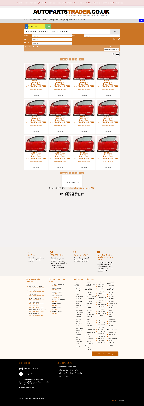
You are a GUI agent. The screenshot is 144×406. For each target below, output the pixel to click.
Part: (73, 35)
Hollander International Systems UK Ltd (81, 188)
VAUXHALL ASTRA (35, 299)
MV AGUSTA (102, 313)
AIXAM (78, 282)
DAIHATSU (79, 328)
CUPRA (78, 319)
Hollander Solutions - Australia (69, 373)
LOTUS (89, 347)
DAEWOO (79, 323)
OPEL (100, 320)
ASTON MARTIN (77, 291)
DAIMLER (79, 330)
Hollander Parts (63, 376)
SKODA (111, 299)
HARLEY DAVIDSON (88, 289)
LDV (88, 334)
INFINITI (89, 303)
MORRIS (101, 309)
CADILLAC (79, 310)
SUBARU (112, 305)
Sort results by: (109, 47)
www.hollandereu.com (26, 388)
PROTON (101, 338)
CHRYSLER (79, 314)
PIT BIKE (101, 329)
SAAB (111, 292)
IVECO (89, 308)
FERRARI (79, 341)
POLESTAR (101, 331)
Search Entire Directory (105, 354)
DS (77, 337)
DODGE (78, 335)
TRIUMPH (112, 321)
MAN (99, 282)
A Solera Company (117, 400)
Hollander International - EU (68, 367)
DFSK (77, 332)
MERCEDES (102, 293)
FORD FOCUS (35, 291)
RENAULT (101, 343)
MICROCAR (102, 298)
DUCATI (78, 339)
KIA (88, 321)
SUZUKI (111, 308)
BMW (77, 303)
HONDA (89, 292)
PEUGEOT (101, 325)
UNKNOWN (113, 332)
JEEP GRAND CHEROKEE (36, 310)
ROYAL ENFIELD (110, 289)
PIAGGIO (101, 327)
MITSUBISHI (102, 304)
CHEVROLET (80, 312)
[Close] (141, 3)
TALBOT (112, 312)
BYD (77, 308)
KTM (88, 323)
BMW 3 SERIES (35, 314)
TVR (110, 323)
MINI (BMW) (102, 300)
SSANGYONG (113, 303)
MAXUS (100, 286)
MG (99, 295)
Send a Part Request (72, 182)
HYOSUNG (90, 299)
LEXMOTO (90, 339)
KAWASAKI (90, 314)
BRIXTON (79, 305)
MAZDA (100, 289)
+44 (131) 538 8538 (28, 368)
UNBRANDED (112, 330)
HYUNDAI (90, 301)
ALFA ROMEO (76, 285)
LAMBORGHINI (90, 330)
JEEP (88, 312)
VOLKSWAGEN (112, 338)
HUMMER (90, 294)
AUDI (77, 294)
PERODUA (101, 322)
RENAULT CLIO (35, 303)
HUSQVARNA (91, 296)
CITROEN (79, 317)
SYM (110, 310)
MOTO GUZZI (102, 311)
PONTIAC (101, 334)
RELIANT (101, 340)
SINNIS (111, 296)
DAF (77, 326)
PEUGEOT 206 (56, 296)
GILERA (89, 282)
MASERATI (101, 284)
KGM (88, 319)
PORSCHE (101, 336)
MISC (99, 302)
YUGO (111, 345)
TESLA (111, 317)
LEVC (88, 336)
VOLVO (111, 340)
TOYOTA (112, 319)
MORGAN (101, 307)
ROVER (111, 286)
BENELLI (79, 299)
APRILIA (78, 288)
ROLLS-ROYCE (110, 282)
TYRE (111, 326)
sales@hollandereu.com (29, 374)
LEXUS (89, 341)
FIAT (77, 344)
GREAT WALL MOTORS (90, 285)
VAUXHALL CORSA (35, 287)
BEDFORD (79, 296)
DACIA (78, 321)
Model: (26, 43)
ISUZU (89, 305)
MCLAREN (101, 291)
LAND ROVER (91, 332)
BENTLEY (79, 301)
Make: (26, 39)
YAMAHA (112, 343)
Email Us (36, 95)
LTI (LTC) (89, 349)
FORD (78, 346)
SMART (111, 301)
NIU (99, 318)
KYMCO (89, 326)
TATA (111, 314)
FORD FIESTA (35, 295)
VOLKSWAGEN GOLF (35, 306)
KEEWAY (90, 317)
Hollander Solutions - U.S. (67, 370)
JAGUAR (89, 310)
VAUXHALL (113, 334)
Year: (26, 35)
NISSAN (100, 316)
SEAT (111, 294)
